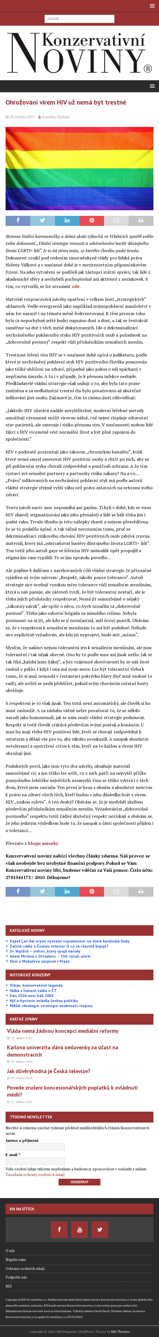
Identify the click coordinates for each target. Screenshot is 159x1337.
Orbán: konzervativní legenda (36, 985)
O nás (10, 1250)
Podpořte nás (16, 1277)
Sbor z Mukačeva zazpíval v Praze (40, 961)
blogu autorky (43, 843)
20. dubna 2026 (21, 1062)
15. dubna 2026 (21, 1102)
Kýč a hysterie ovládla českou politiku (44, 1000)
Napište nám (16, 1259)
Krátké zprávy (24, 1019)
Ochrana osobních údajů (25, 1268)
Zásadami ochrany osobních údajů (35, 1174)
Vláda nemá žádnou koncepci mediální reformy (62, 1030)
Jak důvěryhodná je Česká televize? (48, 1070)
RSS (9, 1286)
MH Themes (120, 1331)
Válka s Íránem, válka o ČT (33, 990)
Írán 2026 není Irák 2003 (32, 995)
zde (76, 286)
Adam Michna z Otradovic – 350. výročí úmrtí (50, 956)
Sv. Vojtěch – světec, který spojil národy (45, 951)
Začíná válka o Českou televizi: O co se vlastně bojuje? (59, 946)
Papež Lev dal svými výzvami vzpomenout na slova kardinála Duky (69, 941)
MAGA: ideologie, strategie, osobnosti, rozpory (51, 1005)
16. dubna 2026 (21, 1078)
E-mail (13, 1154)
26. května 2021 (22, 116)
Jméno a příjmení (22, 1140)
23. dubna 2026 (21, 1038)
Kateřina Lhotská (55, 116)
